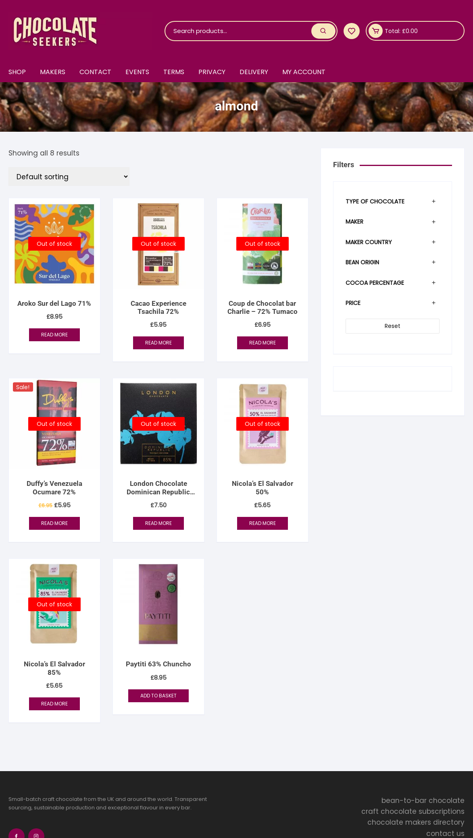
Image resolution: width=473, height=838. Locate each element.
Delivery (254, 72)
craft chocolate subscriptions (413, 811)
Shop (17, 72)
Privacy (211, 72)
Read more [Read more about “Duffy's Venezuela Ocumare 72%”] (54, 523)
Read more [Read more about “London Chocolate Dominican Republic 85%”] (158, 523)
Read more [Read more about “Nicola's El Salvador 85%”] (54, 703)
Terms (173, 72)
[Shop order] (68, 176)
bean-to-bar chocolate (423, 800)
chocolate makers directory (416, 822)
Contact (95, 72)
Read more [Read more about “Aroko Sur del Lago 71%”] (54, 334)
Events (137, 72)
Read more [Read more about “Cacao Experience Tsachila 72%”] (158, 342)
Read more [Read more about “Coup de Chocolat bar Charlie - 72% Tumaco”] (262, 342)
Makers (52, 72)
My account (303, 72)
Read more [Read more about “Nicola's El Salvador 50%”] (262, 523)
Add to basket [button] (158, 695)
